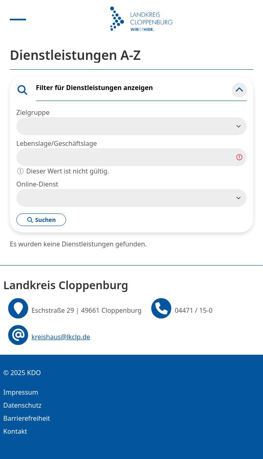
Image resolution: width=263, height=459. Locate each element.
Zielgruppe (32, 112)
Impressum (20, 392)
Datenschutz (22, 405)
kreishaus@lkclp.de (60, 336)
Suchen (41, 220)
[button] (239, 90)
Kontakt (15, 431)
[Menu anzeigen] (18, 19)
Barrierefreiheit (26, 418)
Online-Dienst (37, 184)
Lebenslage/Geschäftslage (56, 143)
